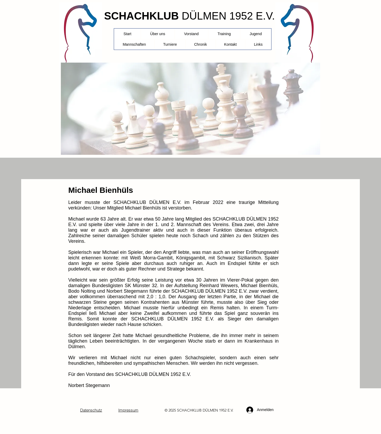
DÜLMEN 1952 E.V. (228, 16)
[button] (170, 44)
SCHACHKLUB (141, 16)
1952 (222, 410)
